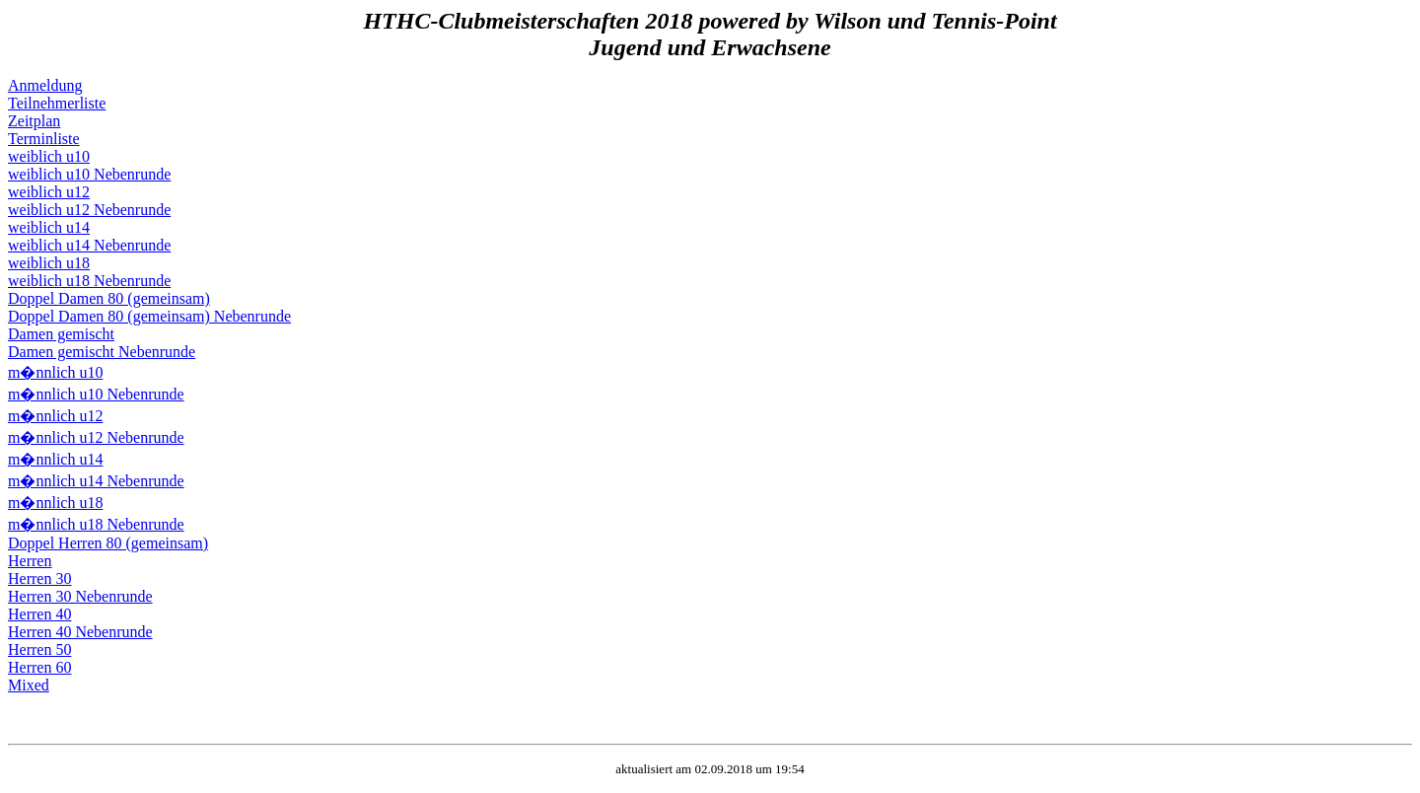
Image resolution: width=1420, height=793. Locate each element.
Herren (29, 560)
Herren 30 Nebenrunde (80, 596)
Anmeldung (45, 85)
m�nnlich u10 (55, 372)
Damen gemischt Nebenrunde (101, 351)
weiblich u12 (49, 191)
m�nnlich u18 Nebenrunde (96, 524)
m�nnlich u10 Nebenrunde (96, 394)
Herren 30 (39, 578)
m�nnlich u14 (55, 459)
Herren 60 (39, 667)
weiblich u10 (49, 156)
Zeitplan (34, 120)
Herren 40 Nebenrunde (80, 631)
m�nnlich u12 (55, 415)
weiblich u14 (49, 227)
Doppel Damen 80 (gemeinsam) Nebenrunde (149, 316)
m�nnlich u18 (55, 502)
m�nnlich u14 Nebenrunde (96, 480)
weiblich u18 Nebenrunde (89, 280)
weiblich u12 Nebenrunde (89, 209)
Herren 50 (39, 649)
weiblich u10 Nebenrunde (89, 174)
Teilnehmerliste (57, 103)
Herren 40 (39, 614)
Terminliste (44, 138)
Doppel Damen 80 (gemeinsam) (109, 298)
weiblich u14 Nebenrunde (89, 245)
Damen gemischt (61, 333)
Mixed (28, 685)
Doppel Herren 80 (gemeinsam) (108, 543)
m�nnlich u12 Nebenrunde (96, 437)
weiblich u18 (49, 262)
